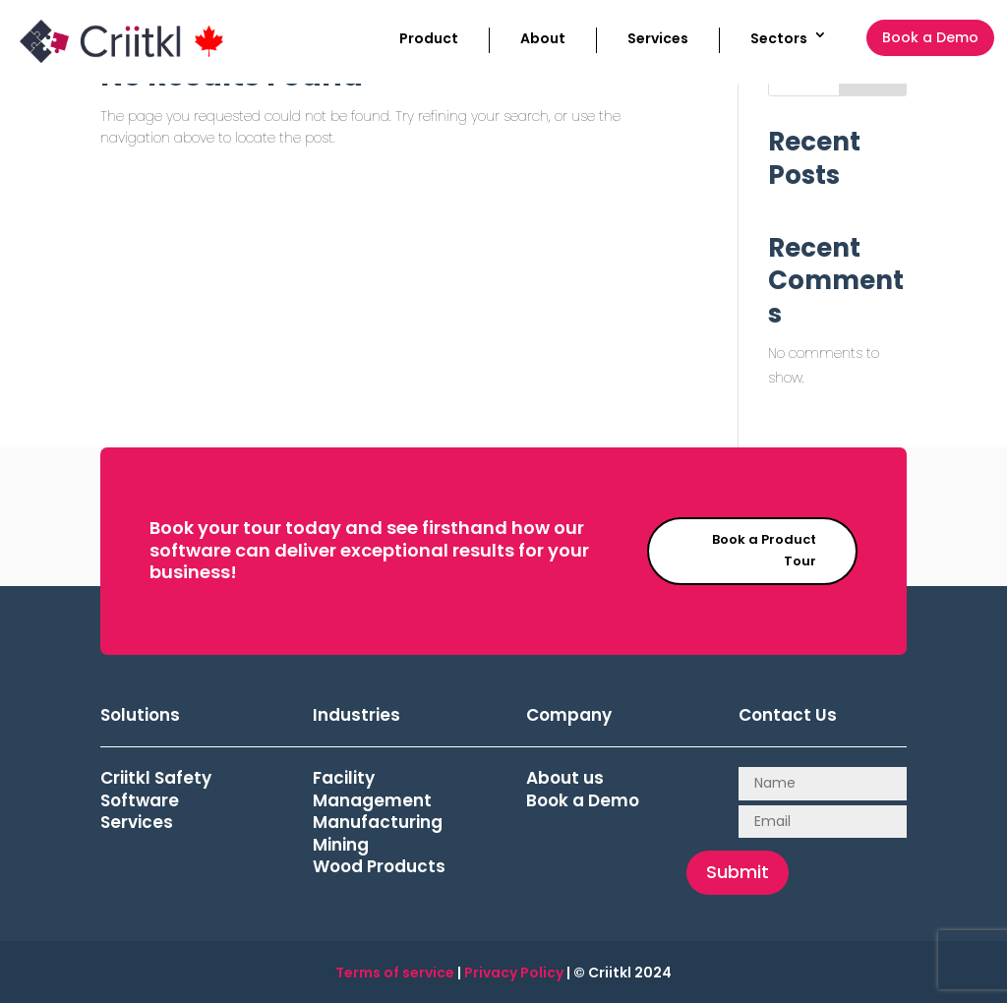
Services (657, 38)
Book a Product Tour (764, 550)
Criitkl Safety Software (155, 788)
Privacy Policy (513, 972)
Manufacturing (378, 822)
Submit (737, 871)
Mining (341, 844)
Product (428, 38)
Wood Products (379, 866)
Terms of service (394, 972)
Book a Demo (930, 37)
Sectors (778, 38)
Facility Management (372, 788)
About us (565, 778)
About (542, 38)
